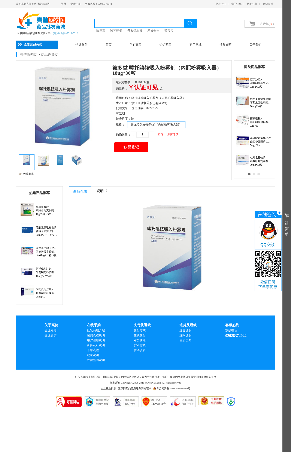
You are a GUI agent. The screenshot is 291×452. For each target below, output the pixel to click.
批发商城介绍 (96, 330)
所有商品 (136, 44)
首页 (109, 44)
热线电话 (231, 330)
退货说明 (185, 330)
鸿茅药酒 (116, 30)
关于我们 (255, 44)
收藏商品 (26, 173)
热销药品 (166, 44)
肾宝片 (168, 30)
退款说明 (185, 335)
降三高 (100, 30)
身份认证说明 (96, 345)
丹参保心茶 (134, 30)
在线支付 (140, 335)
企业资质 (51, 335)
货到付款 (140, 345)
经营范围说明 (96, 360)
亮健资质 (268, 3)
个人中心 (220, 3)
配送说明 (93, 355)
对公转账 (140, 340)
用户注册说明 (96, 340)
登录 (63, 3)
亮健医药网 (28, 54)
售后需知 (185, 340)
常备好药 (225, 44)
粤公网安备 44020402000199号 (171, 388)
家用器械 (195, 44)
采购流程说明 (96, 335)
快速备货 (82, 44)
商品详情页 (49, 54)
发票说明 (140, 350)
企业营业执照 (108, 388)
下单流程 (93, 350)
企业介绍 (51, 330)
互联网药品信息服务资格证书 (134, 388)
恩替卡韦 (153, 30)
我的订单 (236, 3)
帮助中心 (252, 3)
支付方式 (140, 330)
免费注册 (75, 3)
